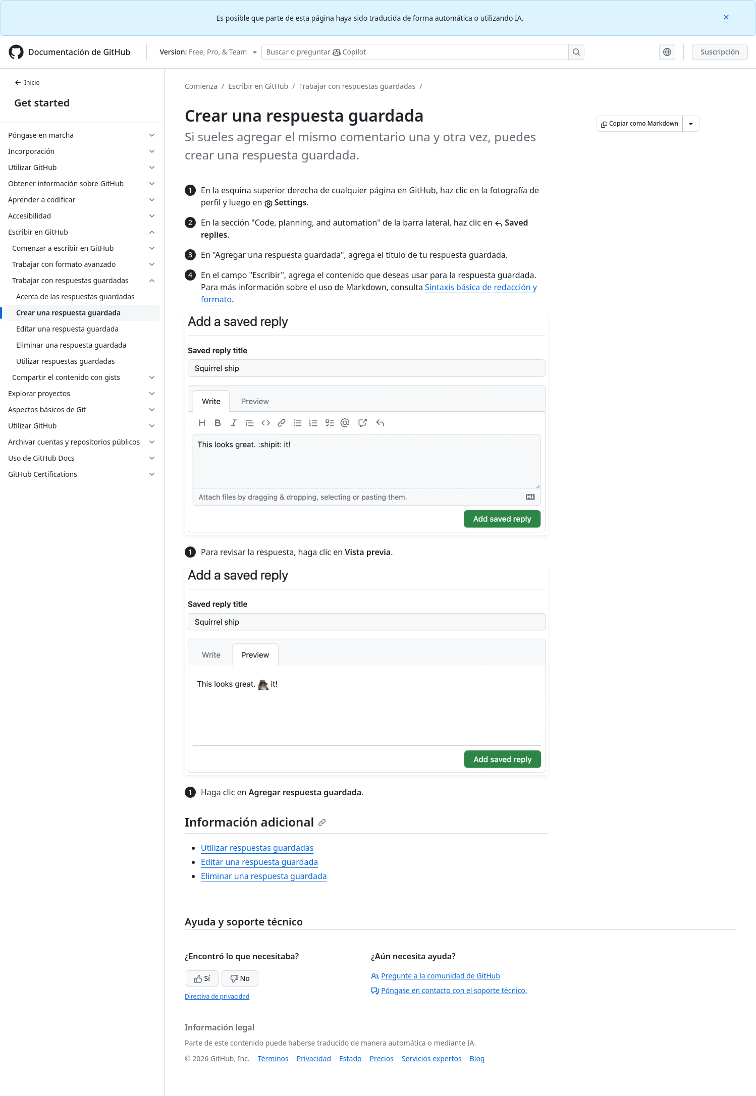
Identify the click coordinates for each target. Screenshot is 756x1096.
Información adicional (255, 821)
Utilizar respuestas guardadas (257, 847)
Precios (382, 1058)
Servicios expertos (432, 1058)
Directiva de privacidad (217, 996)
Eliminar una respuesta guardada (264, 876)
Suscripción (719, 52)
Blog (477, 1058)
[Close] (727, 16)
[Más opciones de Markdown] (690, 124)
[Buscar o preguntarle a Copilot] (422, 52)
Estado (350, 1058)
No (240, 978)
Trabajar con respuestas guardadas (357, 86)
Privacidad (314, 1058)
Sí (202, 978)
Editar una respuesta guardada (259, 861)
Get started (42, 102)
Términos (273, 1058)
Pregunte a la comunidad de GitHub (435, 975)
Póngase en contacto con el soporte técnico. (449, 990)
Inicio (27, 82)
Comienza (201, 86)
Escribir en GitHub (258, 86)
